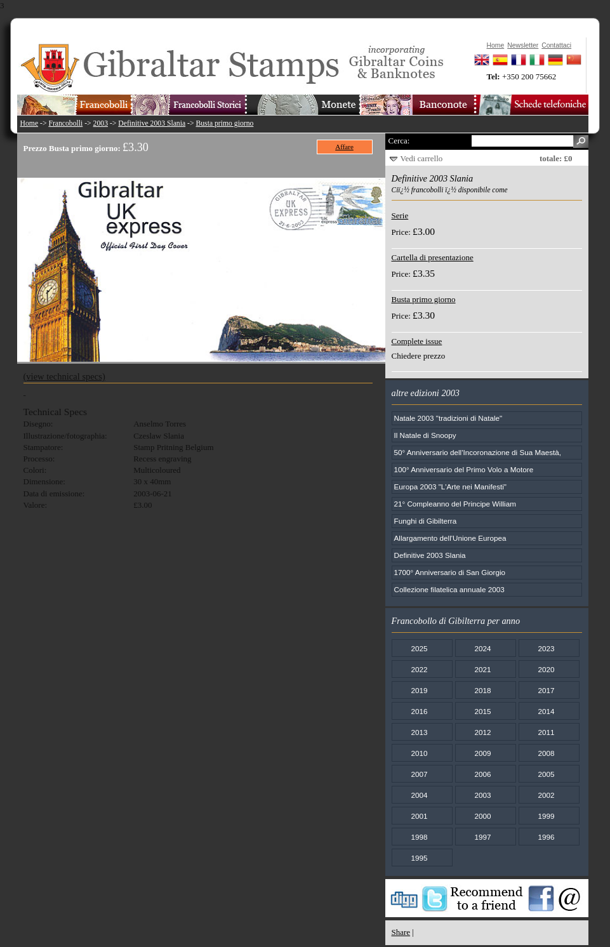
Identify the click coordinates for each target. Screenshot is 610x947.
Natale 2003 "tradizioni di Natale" (448, 418)
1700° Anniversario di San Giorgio (450, 572)
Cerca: (399, 140)
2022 (419, 669)
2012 (482, 732)
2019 (419, 690)
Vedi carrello (422, 158)
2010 (419, 753)
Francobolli (65, 123)
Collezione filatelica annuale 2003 (449, 589)
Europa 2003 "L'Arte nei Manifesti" (450, 486)
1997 (482, 837)
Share (401, 932)
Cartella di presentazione (433, 257)
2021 (482, 669)
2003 (100, 123)
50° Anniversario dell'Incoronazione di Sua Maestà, (478, 452)
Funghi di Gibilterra (425, 521)
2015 (482, 711)
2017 (546, 690)
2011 (546, 732)
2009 (482, 753)
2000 (482, 816)
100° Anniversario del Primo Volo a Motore (464, 469)
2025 (419, 648)
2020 (546, 669)
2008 (546, 753)
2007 (419, 774)
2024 (482, 648)
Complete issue (417, 341)
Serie (400, 215)
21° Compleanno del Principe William (455, 504)
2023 (546, 648)
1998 (419, 837)
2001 (419, 816)
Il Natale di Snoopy (425, 435)
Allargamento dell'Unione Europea (450, 538)
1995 (419, 858)
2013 (419, 732)
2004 (419, 795)
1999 (546, 816)
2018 (482, 690)
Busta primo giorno (224, 123)
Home (29, 123)
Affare (344, 146)
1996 (546, 837)
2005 (546, 774)
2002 (546, 795)
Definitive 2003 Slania (151, 123)
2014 (546, 711)
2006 (482, 774)
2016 (419, 711)
